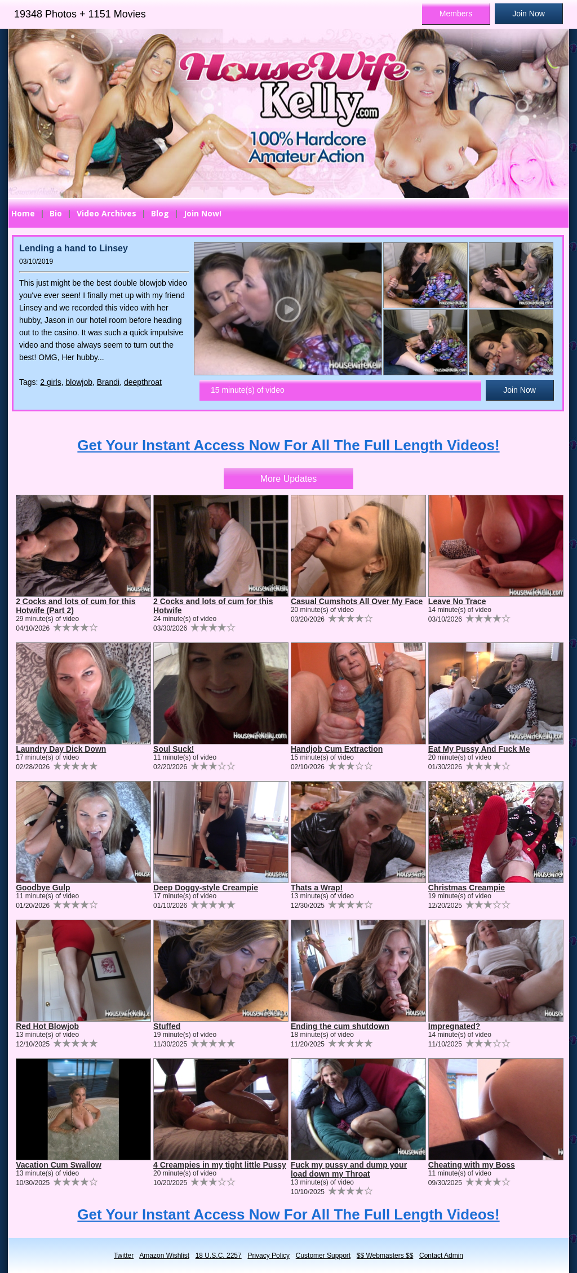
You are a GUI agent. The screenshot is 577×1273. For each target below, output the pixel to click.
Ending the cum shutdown (340, 1026)
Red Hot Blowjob (47, 1026)
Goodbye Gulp (43, 887)
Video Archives (106, 213)
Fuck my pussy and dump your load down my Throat (349, 1169)
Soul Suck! (173, 748)
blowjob (79, 382)
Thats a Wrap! (317, 887)
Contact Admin (441, 1255)
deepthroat (143, 382)
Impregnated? (454, 1026)
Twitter (124, 1255)
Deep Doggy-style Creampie (205, 887)
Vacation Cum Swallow (58, 1164)
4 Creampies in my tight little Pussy (219, 1164)
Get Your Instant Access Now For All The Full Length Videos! (288, 445)
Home (23, 213)
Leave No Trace (457, 601)
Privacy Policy (268, 1255)
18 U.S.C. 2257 (219, 1255)
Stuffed (166, 1026)
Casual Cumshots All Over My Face (357, 601)
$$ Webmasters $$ (385, 1255)
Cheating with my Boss (471, 1164)
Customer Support (323, 1255)
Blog (160, 213)
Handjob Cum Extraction (337, 748)
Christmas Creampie (466, 887)
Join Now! (202, 213)
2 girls (50, 382)
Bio (56, 213)
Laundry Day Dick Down (61, 748)
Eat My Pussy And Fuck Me (479, 748)
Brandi (108, 382)
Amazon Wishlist (164, 1255)
